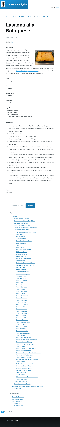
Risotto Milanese (20, 260)
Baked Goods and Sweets (21, 218)
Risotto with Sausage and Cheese (25, 263)
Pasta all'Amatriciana (22, 296)
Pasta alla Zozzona (21, 326)
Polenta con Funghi (21, 379)
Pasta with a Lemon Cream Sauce (25, 348)
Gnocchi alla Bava (21, 238)
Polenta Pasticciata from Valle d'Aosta (27, 377)
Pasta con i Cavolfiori (22, 331)
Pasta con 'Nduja (21, 328)
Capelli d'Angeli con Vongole (24, 368)
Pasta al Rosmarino (21, 291)
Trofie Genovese (20, 361)
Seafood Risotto (20, 267)
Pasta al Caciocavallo (22, 287)
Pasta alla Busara (21, 302)
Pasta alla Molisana (21, 311)
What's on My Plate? (18, 16)
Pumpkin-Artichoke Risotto (23, 258)
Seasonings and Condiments (22, 384)
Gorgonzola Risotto (21, 254)
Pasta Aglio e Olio (21, 276)
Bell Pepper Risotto (21, 252)
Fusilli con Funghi (21, 372)
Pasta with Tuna (20, 346)
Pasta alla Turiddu (21, 324)
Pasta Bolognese (21, 278)
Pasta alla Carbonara (22, 304)
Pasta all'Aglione (20, 293)
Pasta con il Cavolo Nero (23, 333)
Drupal (14, 420)
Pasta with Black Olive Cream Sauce (26, 339)
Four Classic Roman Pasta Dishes (26, 232)
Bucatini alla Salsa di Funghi (24, 366)
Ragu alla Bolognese (21, 71)
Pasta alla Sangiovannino (23, 322)
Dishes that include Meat (21, 223)
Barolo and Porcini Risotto (23, 249)
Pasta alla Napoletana (22, 313)
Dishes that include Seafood (22, 225)
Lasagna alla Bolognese (23, 274)
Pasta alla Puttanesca (22, 320)
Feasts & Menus (16, 388)
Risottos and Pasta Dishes (44, 16)
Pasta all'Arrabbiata (21, 298)
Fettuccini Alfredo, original (23, 370)
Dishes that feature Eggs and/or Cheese (25, 227)
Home (7, 16)
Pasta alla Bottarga (21, 300)
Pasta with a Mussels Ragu (23, 350)
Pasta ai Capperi (20, 285)
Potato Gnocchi (20, 236)
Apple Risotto (20, 247)
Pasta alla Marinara (21, 309)
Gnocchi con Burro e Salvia (24, 241)
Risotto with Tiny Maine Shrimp (25, 265)
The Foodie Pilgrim (16, 4)
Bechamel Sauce (33, 71)
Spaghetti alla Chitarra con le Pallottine (27, 359)
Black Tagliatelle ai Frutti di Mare (25, 364)
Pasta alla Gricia (20, 306)
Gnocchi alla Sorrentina (22, 271)
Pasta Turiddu (20, 282)
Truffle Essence (16, 403)
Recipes (30, 16)
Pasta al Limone (20, 289)
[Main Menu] (54, 7)
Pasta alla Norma (21, 317)
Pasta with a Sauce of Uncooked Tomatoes (28, 353)
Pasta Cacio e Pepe (21, 280)
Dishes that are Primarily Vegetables (24, 221)
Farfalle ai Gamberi (21, 269)
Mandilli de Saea (20, 374)
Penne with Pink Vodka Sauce (24, 355)
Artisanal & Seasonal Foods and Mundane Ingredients (27, 386)
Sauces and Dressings (20, 381)
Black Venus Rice (21, 243)
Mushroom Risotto (21, 256)
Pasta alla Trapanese (18, 397)
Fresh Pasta (19, 234)
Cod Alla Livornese (17, 399)
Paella (17, 245)
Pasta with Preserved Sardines (25, 344)
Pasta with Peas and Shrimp (24, 342)
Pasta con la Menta (21, 335)
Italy (12, 42)
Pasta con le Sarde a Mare (23, 337)
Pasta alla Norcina (21, 315)
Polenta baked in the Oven (23, 357)
